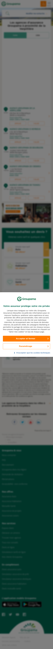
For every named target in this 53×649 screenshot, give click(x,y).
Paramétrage (25, 346)
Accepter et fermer (25, 338)
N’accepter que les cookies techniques (27, 353)
